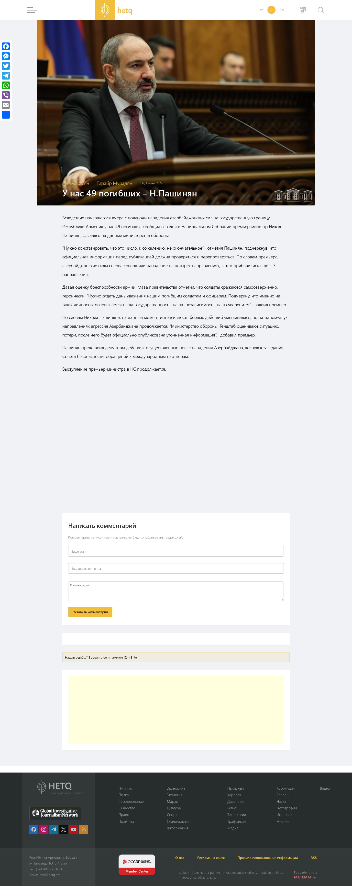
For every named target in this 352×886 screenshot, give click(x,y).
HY (261, 10)
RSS (325, 857)
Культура (174, 807)
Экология (174, 794)
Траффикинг (237, 821)
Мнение (282, 821)
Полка (124, 794)
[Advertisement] (176, 711)
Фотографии (286, 807)
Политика (126, 821)
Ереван (282, 794)
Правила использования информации (276, 857)
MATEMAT (303, 877)
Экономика (176, 787)
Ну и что (125, 787)
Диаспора (235, 801)
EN (282, 10)
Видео (325, 787)
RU (271, 10)
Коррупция (285, 787)
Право (124, 814)
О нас (182, 857)
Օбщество (127, 807)
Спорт (172, 814)
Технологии (236, 814)
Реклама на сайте (217, 857)
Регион (232, 807)
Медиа (232, 827)
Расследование (131, 801)
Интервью (284, 814)
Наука (281, 801)
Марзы (172, 801)
